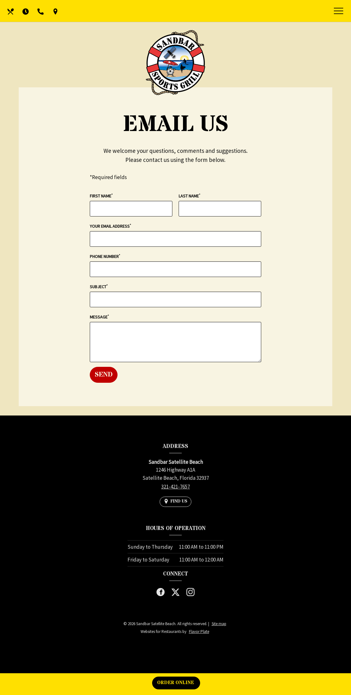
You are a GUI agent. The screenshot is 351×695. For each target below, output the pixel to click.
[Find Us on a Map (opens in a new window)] (55, 11)
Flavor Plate (199, 631)
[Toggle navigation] (338, 12)
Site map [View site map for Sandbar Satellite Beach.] (219, 623)
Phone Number (105, 256)
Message (99, 317)
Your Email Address (110, 226)
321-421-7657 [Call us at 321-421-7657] (175, 486)
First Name (101, 196)
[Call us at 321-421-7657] (40, 11)
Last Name (189, 196)
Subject (99, 286)
